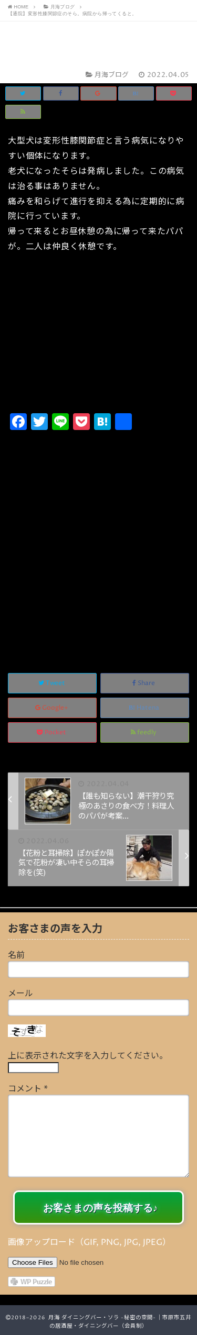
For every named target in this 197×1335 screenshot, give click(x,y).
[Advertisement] (98, 540)
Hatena (145, 707)
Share (144, 683)
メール (20, 993)
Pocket (52, 732)
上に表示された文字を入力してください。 (88, 1056)
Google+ (52, 707)
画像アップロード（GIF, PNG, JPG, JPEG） (89, 1242)
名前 (16, 955)
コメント (28, 1089)
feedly (144, 732)
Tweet (52, 683)
